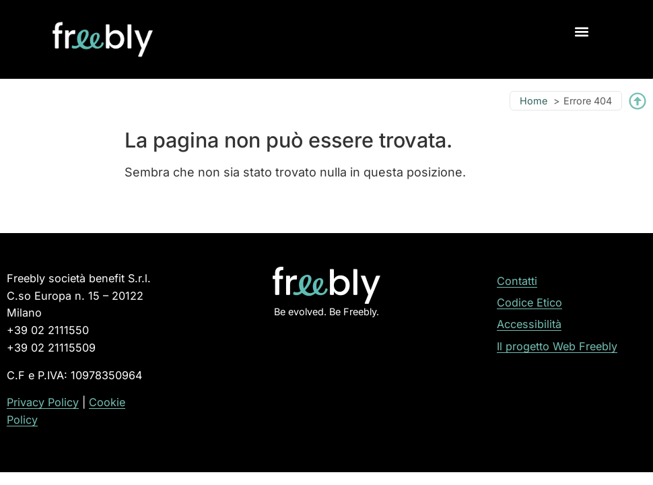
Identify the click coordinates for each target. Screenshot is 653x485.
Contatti (517, 281)
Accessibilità (529, 324)
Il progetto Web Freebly (557, 346)
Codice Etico (529, 302)
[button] (582, 31)
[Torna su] (637, 101)
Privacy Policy (43, 402)
